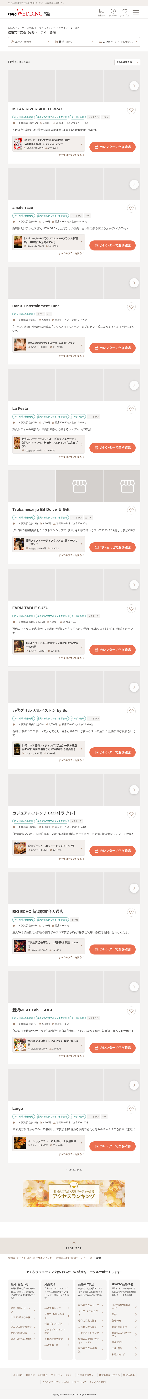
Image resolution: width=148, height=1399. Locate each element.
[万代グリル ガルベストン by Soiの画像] (74, 687)
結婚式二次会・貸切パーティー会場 (74, 1258)
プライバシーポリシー (62, 1375)
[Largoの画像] (74, 1085)
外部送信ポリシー (86, 1375)
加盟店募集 (129, 1375)
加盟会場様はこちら (109, 1375)
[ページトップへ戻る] (74, 1246)
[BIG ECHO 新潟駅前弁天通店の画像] (74, 888)
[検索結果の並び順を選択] (127, 62)
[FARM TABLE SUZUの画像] (74, 585)
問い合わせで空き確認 (112, 547)
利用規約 (30, 1375)
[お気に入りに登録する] (131, 110)
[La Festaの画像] (74, 385)
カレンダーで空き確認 (112, 147)
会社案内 (18, 1375)
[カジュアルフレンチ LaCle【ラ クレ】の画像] (74, 790)
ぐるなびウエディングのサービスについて (64, 1382)
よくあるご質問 (97, 1382)
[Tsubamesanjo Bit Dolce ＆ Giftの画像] (74, 486)
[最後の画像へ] (134, 85)
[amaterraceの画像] (74, 184)
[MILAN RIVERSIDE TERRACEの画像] (74, 86)
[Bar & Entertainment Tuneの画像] (74, 283)
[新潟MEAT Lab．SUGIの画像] (74, 987)
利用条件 (43, 1375)
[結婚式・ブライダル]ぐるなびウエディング (30, 1258)
